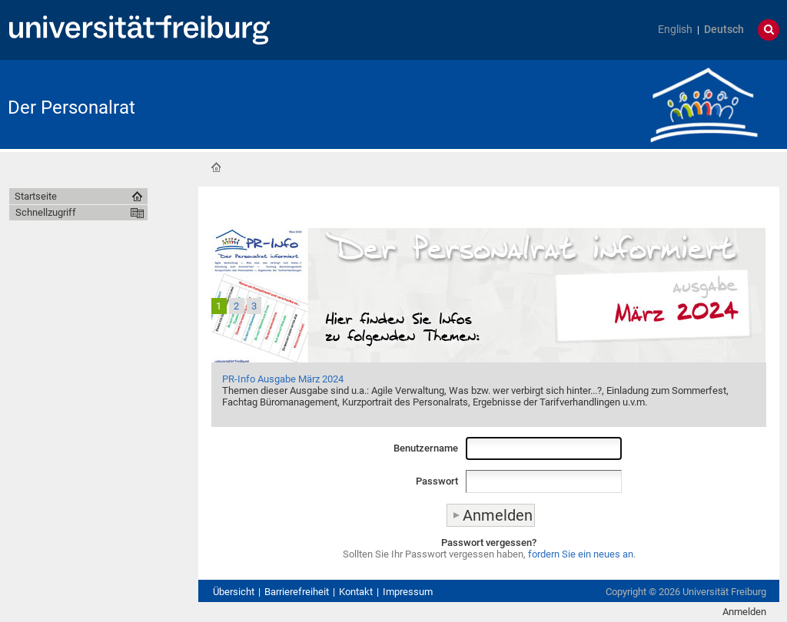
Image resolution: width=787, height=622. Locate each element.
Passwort (437, 481)
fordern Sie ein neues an (580, 554)
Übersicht (233, 591)
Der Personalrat (71, 107)
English (675, 29)
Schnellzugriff (45, 212)
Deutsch (724, 29)
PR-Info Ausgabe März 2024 (283, 379)
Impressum (408, 591)
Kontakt (356, 591)
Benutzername (426, 448)
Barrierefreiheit (296, 591)
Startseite (216, 167)
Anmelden (744, 611)
